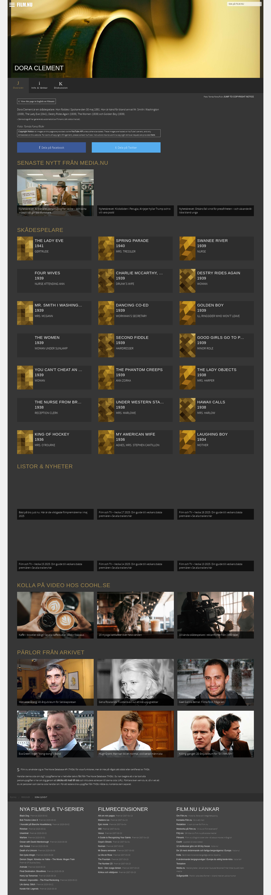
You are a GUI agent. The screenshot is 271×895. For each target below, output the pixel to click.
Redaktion (181, 824)
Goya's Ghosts (104, 842)
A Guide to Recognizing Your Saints (114, 837)
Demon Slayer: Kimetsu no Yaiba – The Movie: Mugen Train (47, 859)
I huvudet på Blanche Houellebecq (35, 824)
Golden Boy (110, 114)
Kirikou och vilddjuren (108, 872)
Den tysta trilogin (27, 855)
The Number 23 (105, 863)
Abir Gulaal (25, 846)
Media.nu (180, 868)
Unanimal (24, 833)
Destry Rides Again (58, 114)
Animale (23, 867)
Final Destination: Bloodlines (33, 871)
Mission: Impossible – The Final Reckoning (39, 880)
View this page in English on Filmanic (36, 101)
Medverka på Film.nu (186, 829)
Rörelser (23, 829)
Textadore (181, 863)
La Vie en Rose (105, 855)
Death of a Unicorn (28, 850)
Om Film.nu (181, 816)
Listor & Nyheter (45, 466)
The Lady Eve (32, 114)
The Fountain (104, 859)
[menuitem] (13, 797)
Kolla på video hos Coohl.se (63, 585)
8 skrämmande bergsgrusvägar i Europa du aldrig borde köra (204, 859)
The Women (84, 114)
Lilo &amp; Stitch (27, 884)
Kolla (178, 855)
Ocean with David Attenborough (34, 842)
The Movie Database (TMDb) (100, 776)
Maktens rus (103, 820)
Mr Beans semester (107, 850)
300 (99, 829)
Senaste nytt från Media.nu (62, 163)
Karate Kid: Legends (29, 889)
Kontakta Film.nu (184, 820)
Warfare (23, 837)
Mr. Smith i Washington (146, 109)
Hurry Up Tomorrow (29, 876)
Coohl (179, 842)
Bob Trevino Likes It (29, 820)
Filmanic (180, 837)
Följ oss (180, 833)
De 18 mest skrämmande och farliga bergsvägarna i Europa (203, 850)
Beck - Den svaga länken (109, 868)
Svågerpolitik (182, 876)
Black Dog (24, 816)
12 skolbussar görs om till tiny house (193, 846)
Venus (101, 833)
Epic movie (103, 824)
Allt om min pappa (106, 816)
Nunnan (101, 846)
